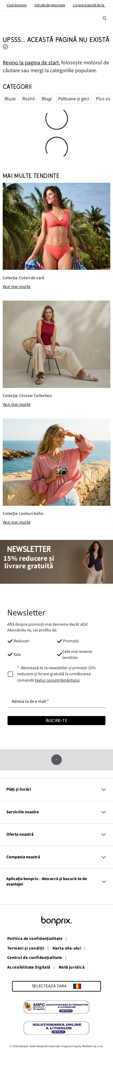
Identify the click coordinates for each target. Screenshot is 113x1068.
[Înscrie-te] (56, 720)
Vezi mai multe (17, 287)
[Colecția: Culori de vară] (57, 226)
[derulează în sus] (56, 759)
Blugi (47, 98)
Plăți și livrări (56, 789)
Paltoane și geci (73, 98)
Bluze (10, 98)
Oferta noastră (56, 834)
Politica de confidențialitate (34, 939)
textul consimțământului (57, 680)
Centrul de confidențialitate (34, 958)
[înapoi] (8, 16)
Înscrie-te (56, 720)
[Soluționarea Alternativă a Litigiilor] (56, 1007)
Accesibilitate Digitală (28, 967)
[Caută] (105, 18)
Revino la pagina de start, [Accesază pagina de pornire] (31, 62)
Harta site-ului (67, 948)
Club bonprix (17, 5)
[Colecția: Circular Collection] (57, 344)
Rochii (28, 98)
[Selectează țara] (56, 986)
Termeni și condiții (25, 948)
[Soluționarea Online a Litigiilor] (56, 1029)
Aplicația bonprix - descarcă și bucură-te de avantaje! (56, 881)
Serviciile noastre (56, 812)
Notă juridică (71, 967)
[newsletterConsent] (56, 674)
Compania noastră (56, 857)
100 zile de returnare (49, 5)
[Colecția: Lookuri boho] (57, 462)
